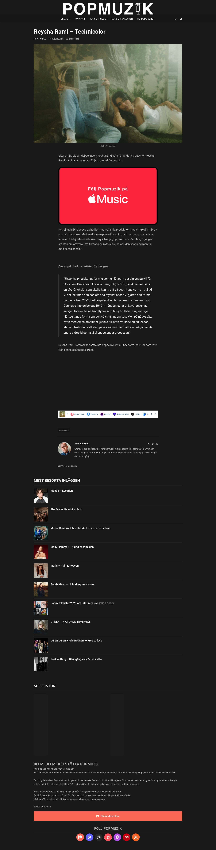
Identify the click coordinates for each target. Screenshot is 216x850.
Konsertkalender (122, 18)
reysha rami (64, 430)
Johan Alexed (81, 443)
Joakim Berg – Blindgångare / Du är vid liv (76, 659)
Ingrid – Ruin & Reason (65, 565)
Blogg (64, 18)
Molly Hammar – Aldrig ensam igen (72, 547)
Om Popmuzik (145, 18)
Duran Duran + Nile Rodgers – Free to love (76, 640)
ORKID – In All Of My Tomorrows (71, 621)
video (43, 39)
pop (36, 39)
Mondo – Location (62, 490)
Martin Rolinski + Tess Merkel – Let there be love (80, 528)
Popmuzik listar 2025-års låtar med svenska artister (82, 603)
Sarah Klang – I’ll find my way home (72, 584)
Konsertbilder (98, 18)
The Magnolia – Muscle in (66, 509)
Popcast (80, 18)
